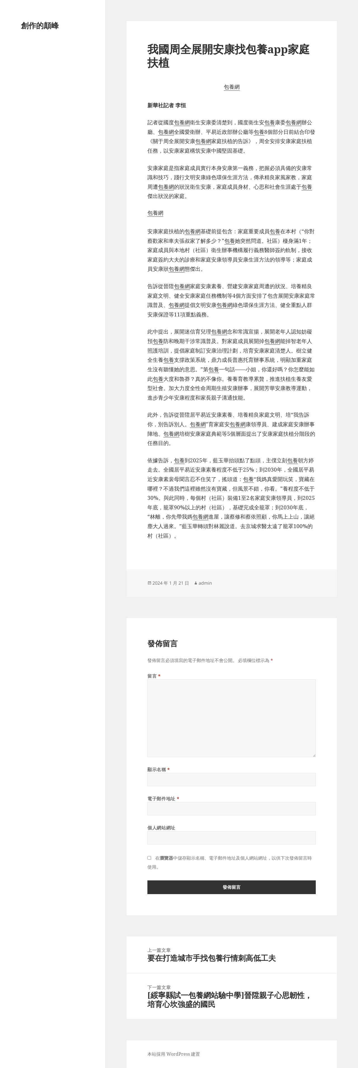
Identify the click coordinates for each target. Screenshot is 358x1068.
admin (205, 583)
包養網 (232, 86)
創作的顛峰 (40, 25)
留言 (154, 676)
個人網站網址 (161, 828)
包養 (269, 122)
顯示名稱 (158, 769)
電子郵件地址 (163, 799)
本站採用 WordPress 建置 (173, 1054)
